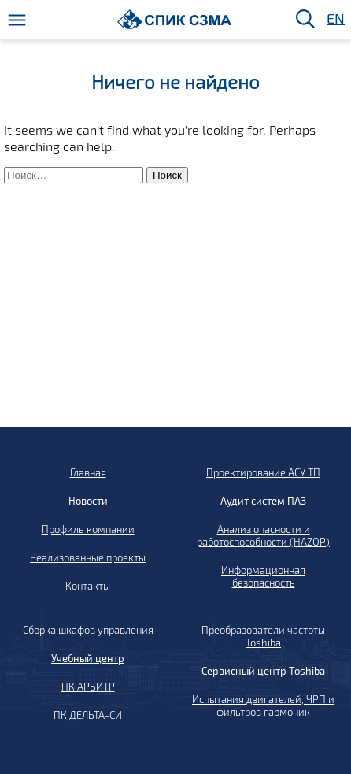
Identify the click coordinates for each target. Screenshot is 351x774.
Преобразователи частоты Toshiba (263, 636)
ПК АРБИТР (88, 686)
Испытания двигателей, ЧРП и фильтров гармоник (263, 705)
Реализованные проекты (88, 557)
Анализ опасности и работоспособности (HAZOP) (263, 535)
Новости (88, 500)
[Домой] (174, 19)
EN (334, 19)
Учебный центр (87, 658)
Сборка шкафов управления (88, 630)
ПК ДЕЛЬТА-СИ (88, 715)
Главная (88, 472)
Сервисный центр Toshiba (263, 671)
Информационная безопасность (263, 576)
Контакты (87, 586)
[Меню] (17, 20)
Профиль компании (88, 529)
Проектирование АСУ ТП (263, 472)
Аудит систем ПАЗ (263, 500)
